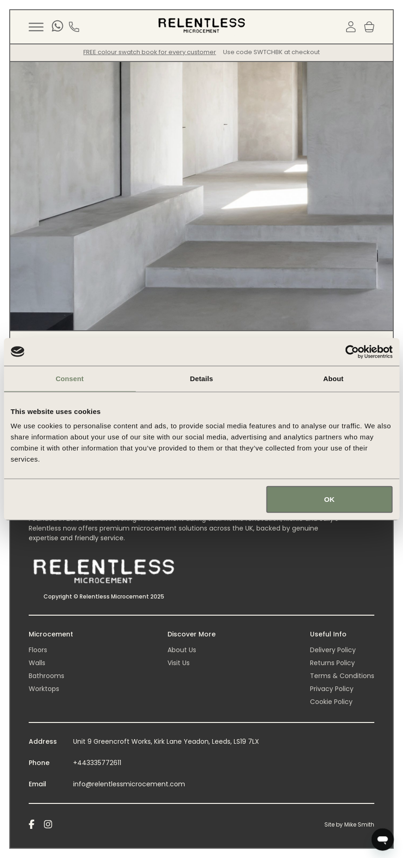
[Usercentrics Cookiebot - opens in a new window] (351, 351)
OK (329, 499)
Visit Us (178, 662)
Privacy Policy (331, 688)
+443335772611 (97, 762)
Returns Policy (332, 662)
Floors (38, 649)
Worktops (44, 688)
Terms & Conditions (342, 675)
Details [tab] (201, 378)
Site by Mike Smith (349, 824)
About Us (181, 649)
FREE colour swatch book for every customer (149, 52)
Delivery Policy (333, 649)
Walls (37, 662)
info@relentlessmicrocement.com (129, 784)
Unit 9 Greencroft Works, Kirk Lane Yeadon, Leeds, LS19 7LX (166, 741)
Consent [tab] (70, 378)
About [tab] (333, 378)
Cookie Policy (331, 701)
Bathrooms (46, 675)
